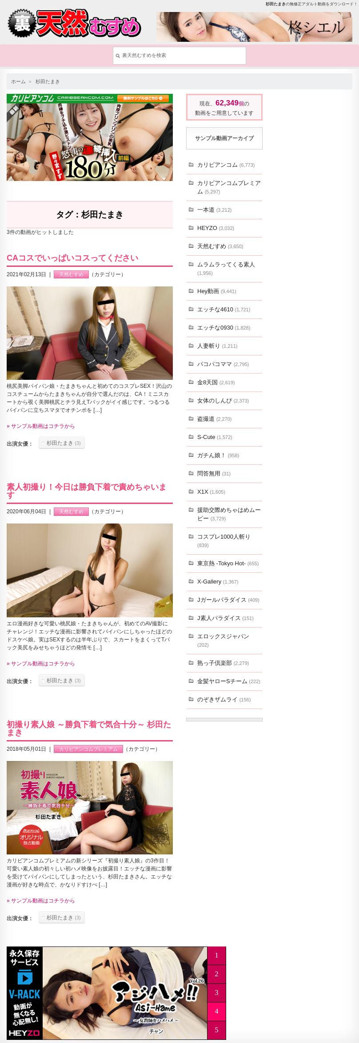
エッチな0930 (223, 327)
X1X (211, 491)
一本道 (214, 209)
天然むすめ (71, 274)
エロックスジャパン (223, 640)
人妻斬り (217, 345)
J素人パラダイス (225, 618)
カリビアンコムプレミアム (88, 749)
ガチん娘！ (218, 455)
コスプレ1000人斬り (224, 540)
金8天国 (216, 382)
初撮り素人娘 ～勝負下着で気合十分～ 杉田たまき (89, 728)
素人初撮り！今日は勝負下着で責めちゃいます (87, 491)
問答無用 (214, 473)
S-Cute (214, 437)
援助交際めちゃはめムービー (229, 514)
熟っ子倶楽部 (223, 663)
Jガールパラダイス (228, 599)
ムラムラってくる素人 (226, 268)
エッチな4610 (223, 309)
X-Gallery (218, 581)
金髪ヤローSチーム (228, 681)
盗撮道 (214, 418)
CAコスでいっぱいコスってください (72, 258)
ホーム (18, 81)
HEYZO (215, 228)
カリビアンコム (226, 164)
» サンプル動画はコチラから (41, 426)
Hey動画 (216, 291)
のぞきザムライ (224, 699)
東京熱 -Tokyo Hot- (228, 563)
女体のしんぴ (223, 400)
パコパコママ (223, 364)
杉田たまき (48, 81)
